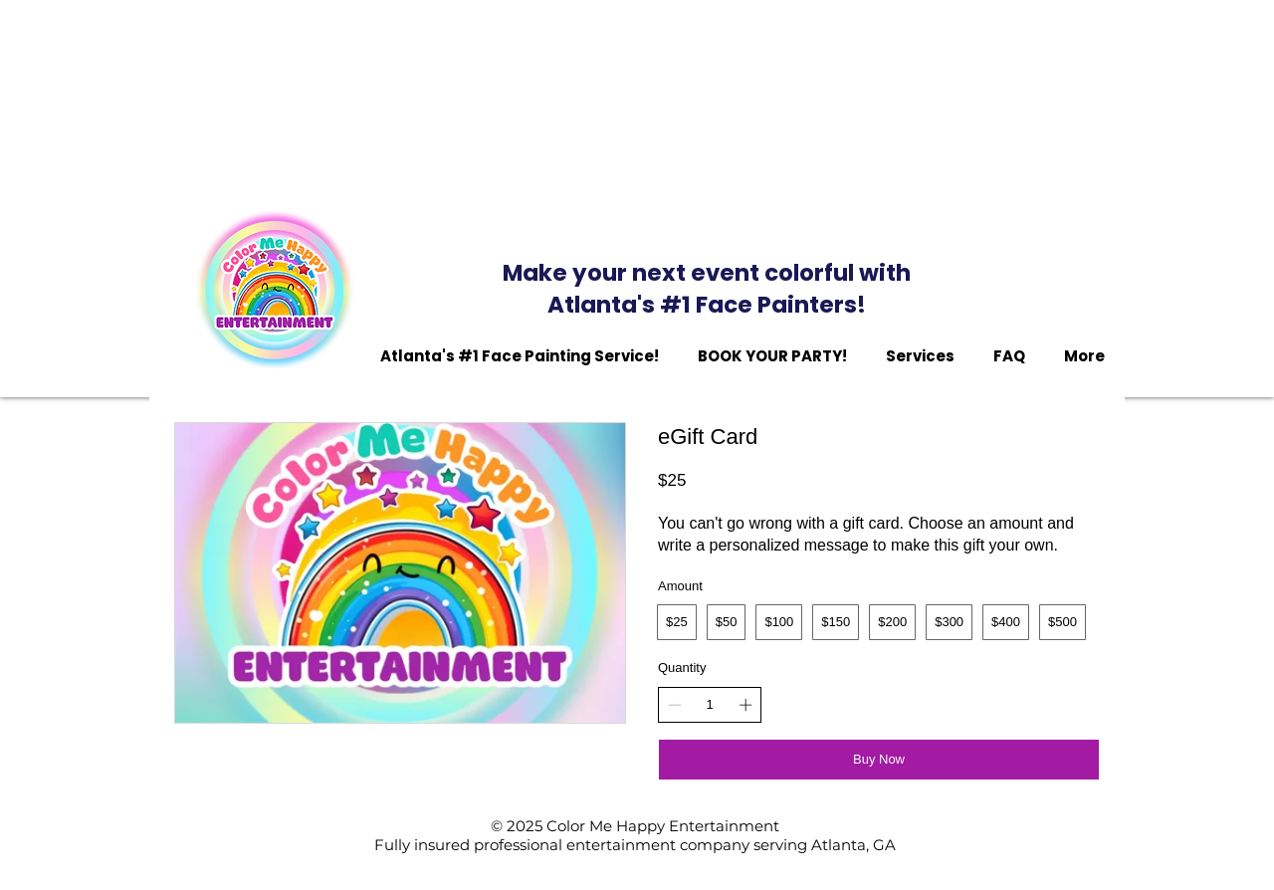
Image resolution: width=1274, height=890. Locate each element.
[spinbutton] (710, 705)
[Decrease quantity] (675, 705)
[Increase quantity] (745, 705)
